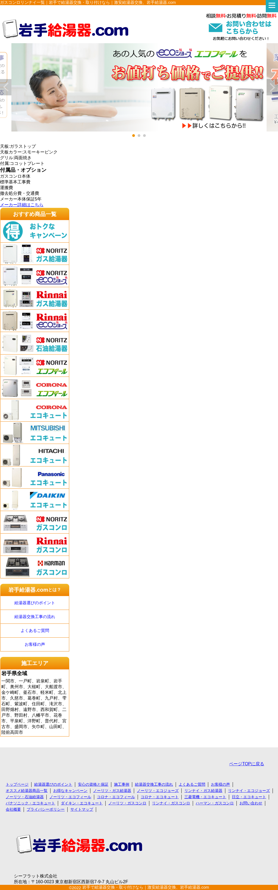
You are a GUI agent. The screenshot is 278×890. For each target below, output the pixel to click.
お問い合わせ (250, 803)
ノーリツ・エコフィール (70, 797)
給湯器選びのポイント (34, 602)
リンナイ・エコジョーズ (249, 790)
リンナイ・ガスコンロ (171, 803)
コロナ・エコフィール (116, 797)
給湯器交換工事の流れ (34, 616)
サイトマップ (81, 809)
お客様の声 (35, 644)
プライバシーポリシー (46, 809)
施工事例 (121, 784)
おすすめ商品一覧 (34, 214)
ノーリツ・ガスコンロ (127, 803)
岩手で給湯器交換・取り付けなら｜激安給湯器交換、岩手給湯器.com (145, 887)
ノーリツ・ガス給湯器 (112, 790)
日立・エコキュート (249, 797)
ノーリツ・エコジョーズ (158, 790)
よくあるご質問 (35, 630)
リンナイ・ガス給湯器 (203, 790)
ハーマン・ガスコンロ (215, 803)
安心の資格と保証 (93, 784)
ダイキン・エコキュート (82, 803)
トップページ (17, 784)
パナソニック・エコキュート (30, 803)
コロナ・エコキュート (160, 797)
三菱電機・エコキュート (205, 797)
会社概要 (13, 809)
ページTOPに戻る (246, 763)
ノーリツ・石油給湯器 (25, 797)
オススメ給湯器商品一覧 (27, 790)
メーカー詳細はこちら (21, 204)
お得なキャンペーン (70, 790)
